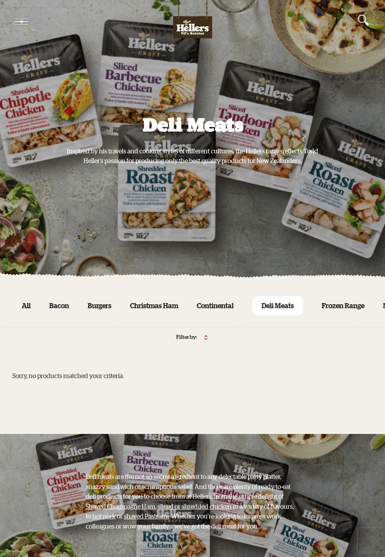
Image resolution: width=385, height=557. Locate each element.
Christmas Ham (154, 305)
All (26, 305)
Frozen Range (343, 305)
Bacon (59, 305)
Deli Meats (278, 305)
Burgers (99, 305)
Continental (215, 305)
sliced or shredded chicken (195, 513)
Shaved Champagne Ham (120, 513)
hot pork (104, 523)
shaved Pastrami (146, 523)
